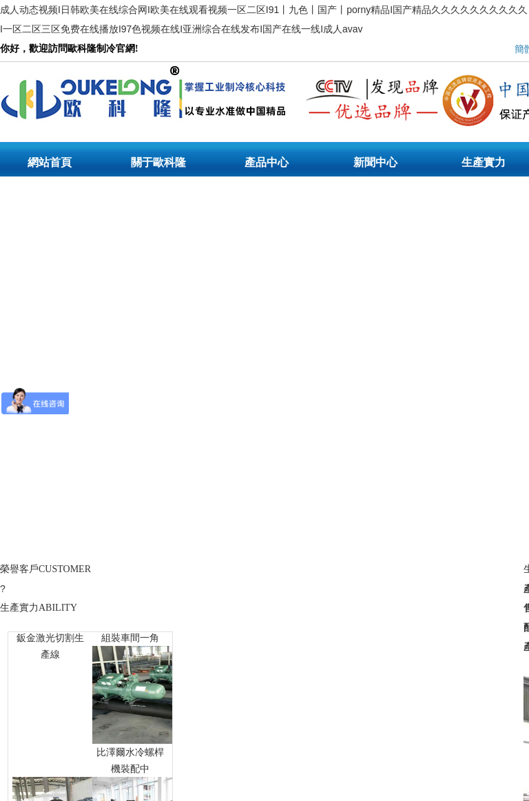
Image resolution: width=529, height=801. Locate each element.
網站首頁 (50, 162)
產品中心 (267, 162)
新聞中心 (375, 162)
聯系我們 (50, 204)
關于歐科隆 (158, 162)
